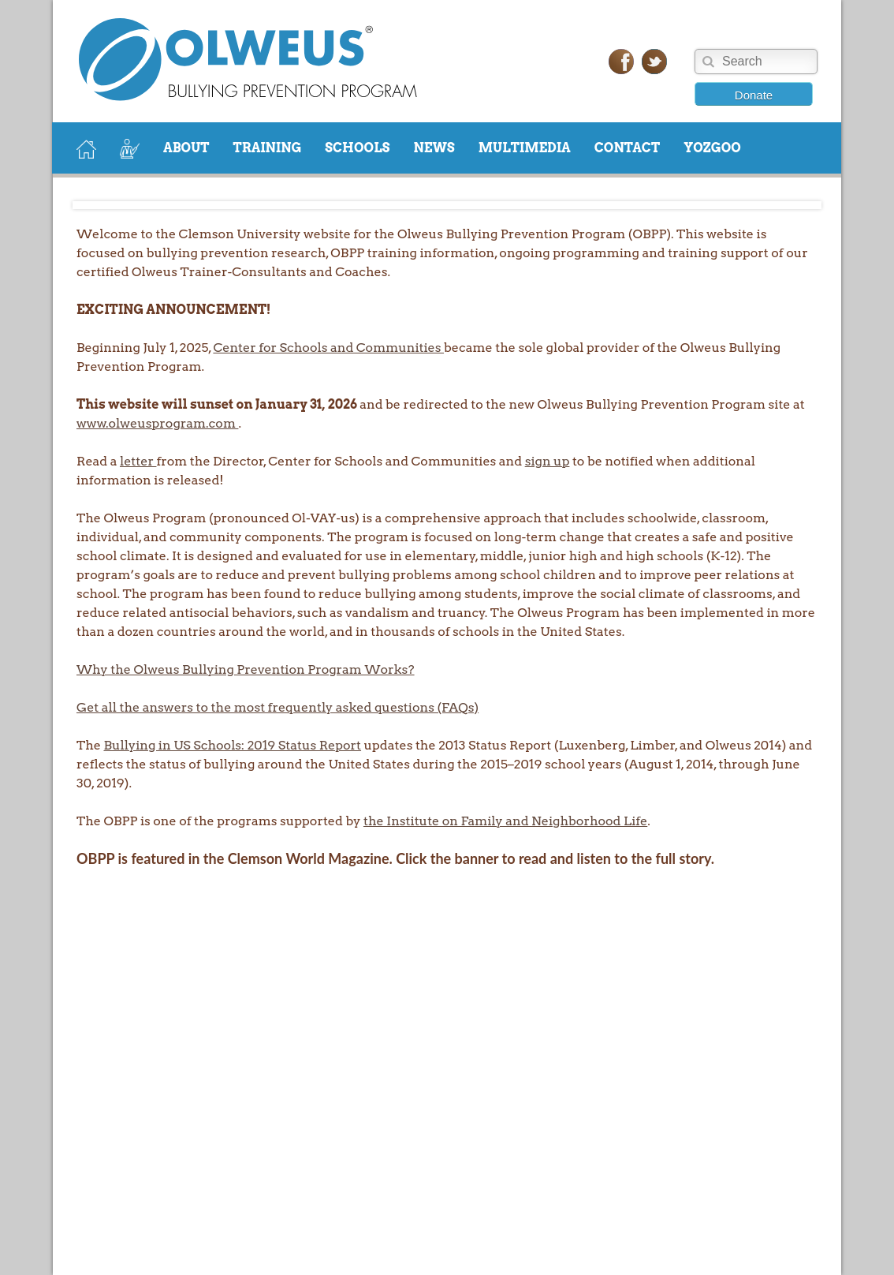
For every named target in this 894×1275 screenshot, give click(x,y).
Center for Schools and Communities (328, 347)
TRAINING (267, 147)
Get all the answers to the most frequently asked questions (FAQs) (277, 707)
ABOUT (186, 147)
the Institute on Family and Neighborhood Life (505, 820)
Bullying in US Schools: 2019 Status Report (232, 745)
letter (138, 461)
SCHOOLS (357, 147)
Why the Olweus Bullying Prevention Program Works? (245, 669)
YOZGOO (712, 147)
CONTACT (627, 147)
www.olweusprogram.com (157, 423)
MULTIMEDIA (525, 147)
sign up (547, 461)
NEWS (433, 147)
